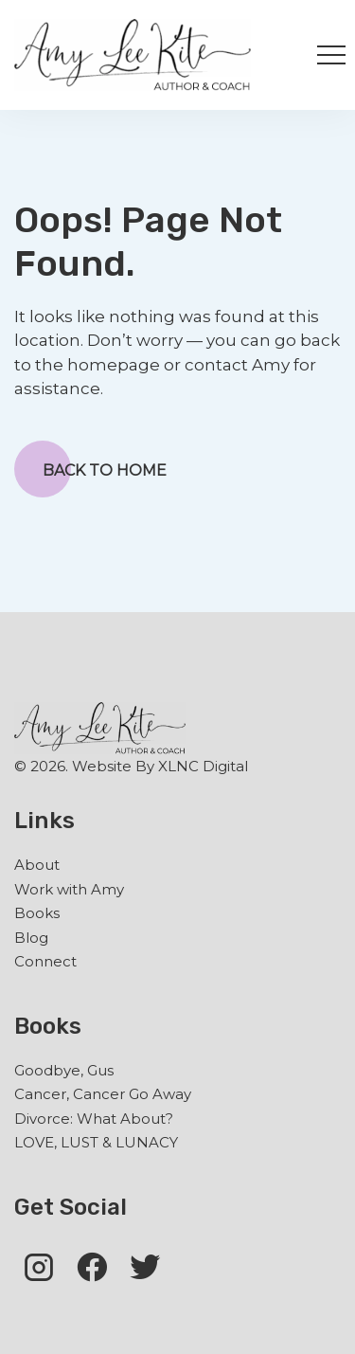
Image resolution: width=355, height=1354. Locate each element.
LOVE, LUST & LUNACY (96, 1142)
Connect (45, 961)
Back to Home (90, 469)
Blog (31, 938)
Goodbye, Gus (64, 1070)
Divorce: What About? (93, 1119)
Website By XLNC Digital (160, 766)
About (37, 865)
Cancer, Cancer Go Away (102, 1094)
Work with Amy (69, 889)
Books (37, 913)
